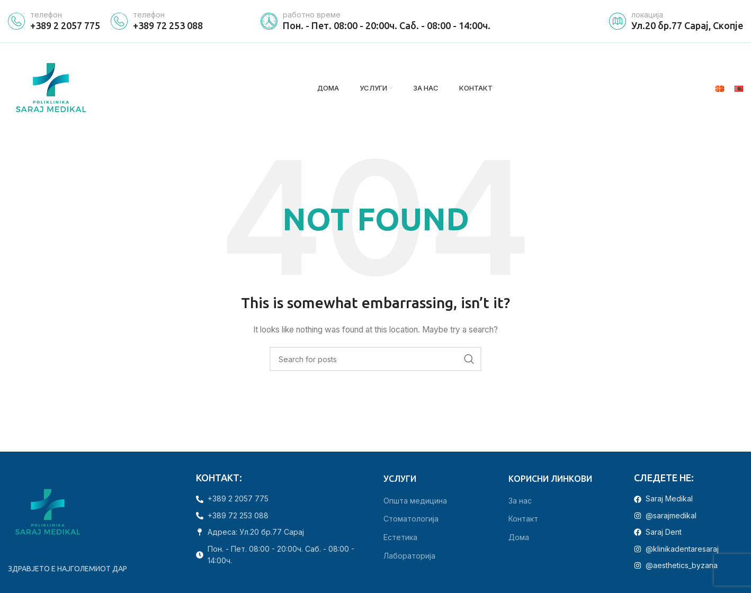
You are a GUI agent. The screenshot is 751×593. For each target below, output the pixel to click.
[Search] (375, 360)
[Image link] (47, 513)
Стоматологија (411, 520)
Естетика (400, 538)
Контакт (523, 520)
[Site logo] (51, 88)
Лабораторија (409, 556)
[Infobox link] (54, 21)
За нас (520, 501)
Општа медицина (415, 501)
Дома (518, 538)
